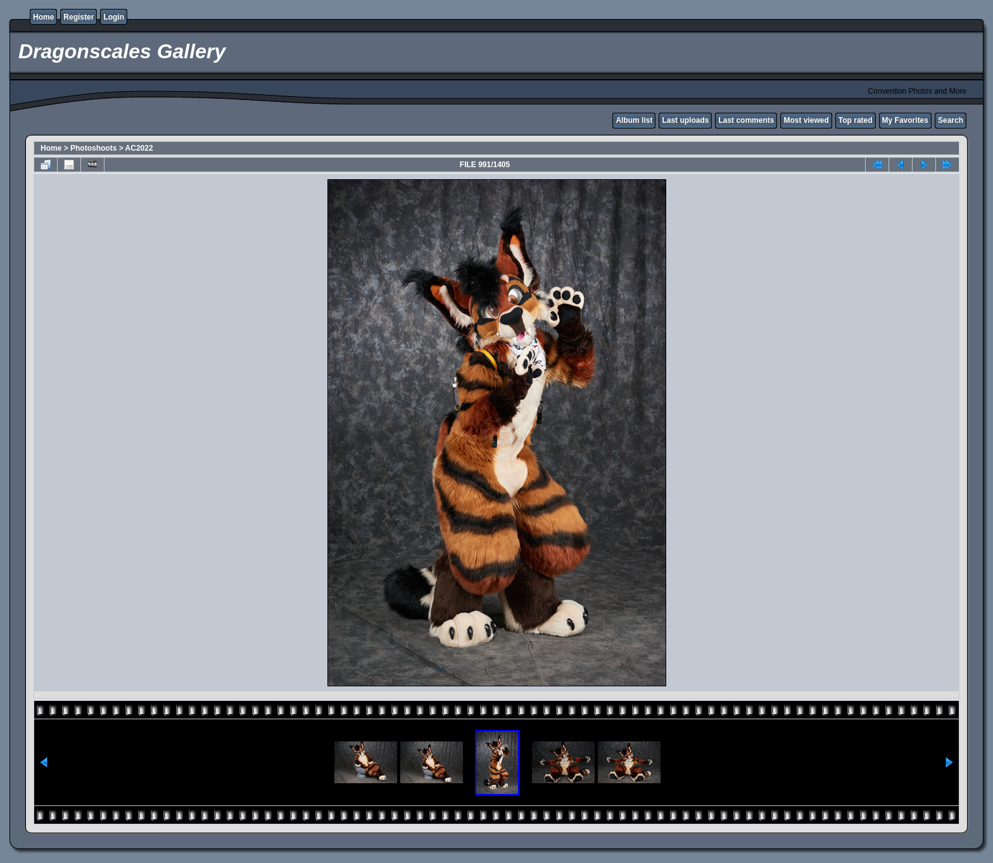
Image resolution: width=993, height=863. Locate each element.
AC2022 (139, 148)
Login (113, 17)
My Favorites (905, 120)
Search (950, 120)
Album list (634, 120)
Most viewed (805, 120)
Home (43, 17)
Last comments (746, 120)
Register (78, 17)
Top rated (855, 120)
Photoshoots (93, 148)
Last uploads (685, 120)
